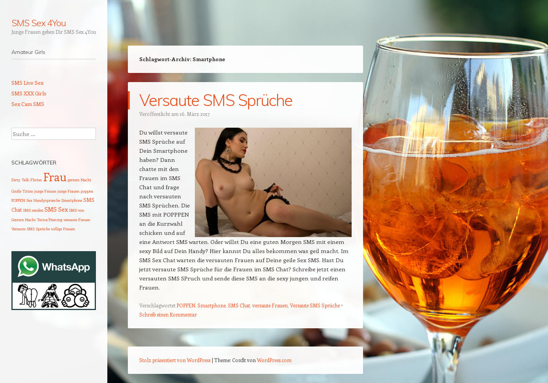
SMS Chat (239, 305)
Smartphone (212, 305)
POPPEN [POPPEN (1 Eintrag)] (18, 200)
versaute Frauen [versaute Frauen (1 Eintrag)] (77, 219)
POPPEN (186, 305)
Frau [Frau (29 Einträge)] (55, 176)
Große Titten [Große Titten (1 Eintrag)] (22, 191)
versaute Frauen (270, 305)
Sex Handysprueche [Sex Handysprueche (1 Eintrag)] (43, 200)
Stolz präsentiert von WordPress (174, 360)
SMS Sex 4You (38, 22)
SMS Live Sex (27, 82)
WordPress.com (274, 360)
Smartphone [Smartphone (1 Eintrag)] (71, 200)
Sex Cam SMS (27, 104)
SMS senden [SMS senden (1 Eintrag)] (33, 210)
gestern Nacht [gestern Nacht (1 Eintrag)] (79, 179)
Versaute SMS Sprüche (215, 100)
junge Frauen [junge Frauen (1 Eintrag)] (45, 191)
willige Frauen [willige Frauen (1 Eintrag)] (63, 228)
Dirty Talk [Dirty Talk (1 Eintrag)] (20, 179)
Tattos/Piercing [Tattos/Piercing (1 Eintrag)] (49, 219)
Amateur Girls (28, 52)
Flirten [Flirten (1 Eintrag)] (36, 179)
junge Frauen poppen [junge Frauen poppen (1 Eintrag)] (75, 191)
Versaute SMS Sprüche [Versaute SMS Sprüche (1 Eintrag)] (30, 228)
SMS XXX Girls (28, 93)
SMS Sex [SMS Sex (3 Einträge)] (56, 209)
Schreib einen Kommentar (168, 314)
